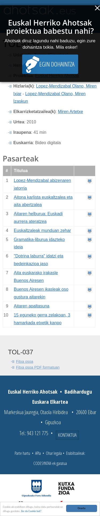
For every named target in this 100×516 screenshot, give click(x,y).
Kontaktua (67, 435)
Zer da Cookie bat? (31, 511)
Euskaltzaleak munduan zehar (42, 230)
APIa (38, 453)
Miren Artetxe (70, 111)
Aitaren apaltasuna (31, 306)
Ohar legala (54, 453)
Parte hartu (22, 453)
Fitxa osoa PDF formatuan (37, 367)
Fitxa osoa (24, 361)
